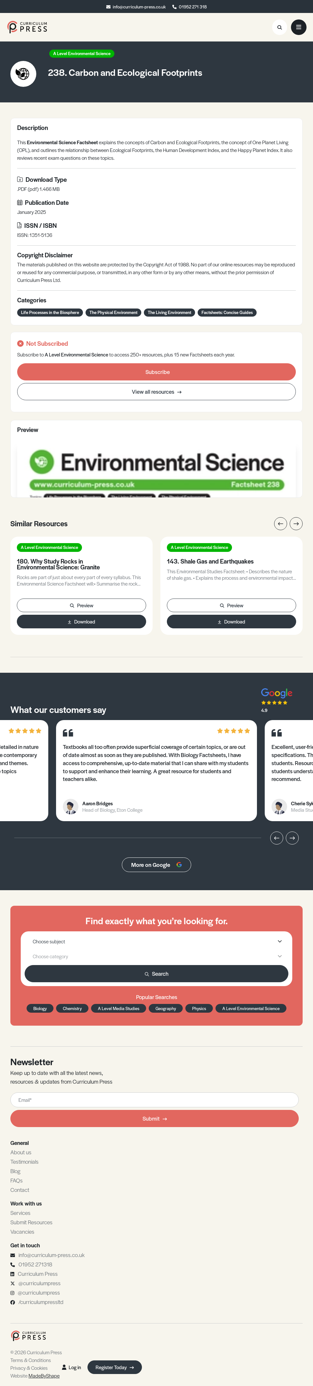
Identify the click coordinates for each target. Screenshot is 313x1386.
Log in (71, 1367)
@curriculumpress (39, 1283)
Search (156, 973)
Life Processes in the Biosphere (50, 312)
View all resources (156, 391)
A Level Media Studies (118, 1008)
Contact (19, 1190)
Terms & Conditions (30, 1360)
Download (81, 621)
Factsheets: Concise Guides (227, 312)
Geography (166, 1008)
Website (35, 1375)
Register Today (115, 1367)
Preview (81, 605)
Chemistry (72, 1008)
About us (20, 1152)
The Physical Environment (113, 312)
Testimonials (24, 1161)
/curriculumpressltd (41, 1302)
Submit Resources (31, 1222)
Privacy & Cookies (29, 1367)
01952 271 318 (193, 7)
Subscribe (157, 372)
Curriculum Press (38, 1273)
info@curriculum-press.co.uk (139, 7)
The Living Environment (169, 312)
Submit (155, 1118)
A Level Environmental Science (81, 53)
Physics (199, 1008)
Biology (40, 1008)
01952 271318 (35, 1264)
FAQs (16, 1180)
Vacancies (22, 1231)
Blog (15, 1171)
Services (20, 1213)
